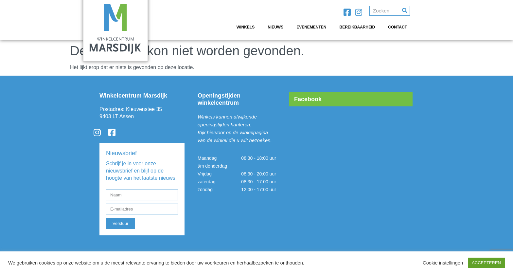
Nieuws (275, 27)
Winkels (246, 27)
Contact (397, 27)
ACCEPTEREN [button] (486, 262)
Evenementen (311, 27)
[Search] (405, 10)
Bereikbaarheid (357, 27)
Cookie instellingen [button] (443, 262)
